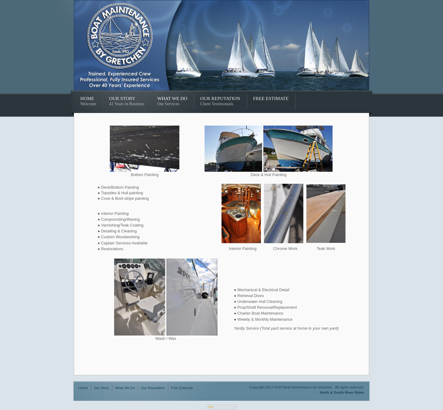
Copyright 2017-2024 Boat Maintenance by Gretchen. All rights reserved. (306, 387)
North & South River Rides (342, 392)
